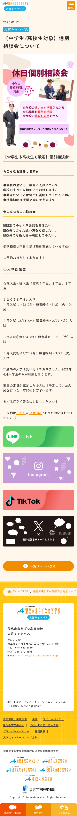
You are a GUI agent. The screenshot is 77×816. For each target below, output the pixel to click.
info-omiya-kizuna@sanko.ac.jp (38, 655)
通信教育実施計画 (13, 725)
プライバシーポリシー (16, 731)
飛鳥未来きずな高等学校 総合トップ (54, 591)
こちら (21, 413)
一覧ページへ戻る (39, 566)
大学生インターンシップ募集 (20, 737)
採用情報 (40, 731)
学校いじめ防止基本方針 (44, 725)
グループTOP (20, 591)
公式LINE (35, 413)
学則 (35, 719)
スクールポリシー (53, 719)
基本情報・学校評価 (15, 719)
